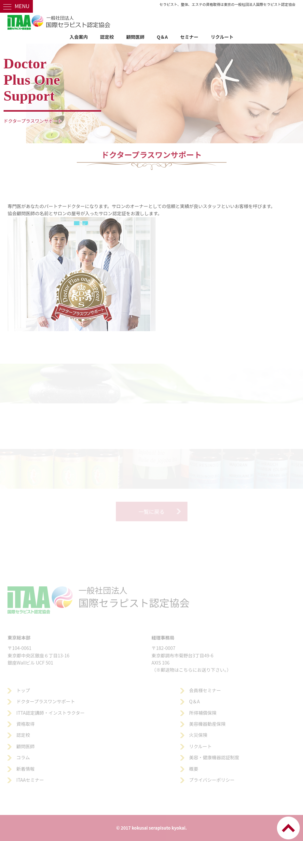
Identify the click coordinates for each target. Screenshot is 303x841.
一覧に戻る (151, 511)
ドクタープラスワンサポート (45, 701)
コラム (23, 757)
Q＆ (193, 701)
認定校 (107, 37)
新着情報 (25, 768)
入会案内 (79, 37)
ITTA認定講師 (30, 712)
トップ (23, 690)
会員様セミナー (205, 690)
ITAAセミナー (30, 780)
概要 (193, 768)
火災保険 (198, 735)
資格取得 (25, 724)
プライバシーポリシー (212, 780)
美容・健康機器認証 (209, 757)
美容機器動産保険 (207, 724)
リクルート (222, 37)
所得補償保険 (202, 712)
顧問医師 (135, 37)
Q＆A (162, 37)
